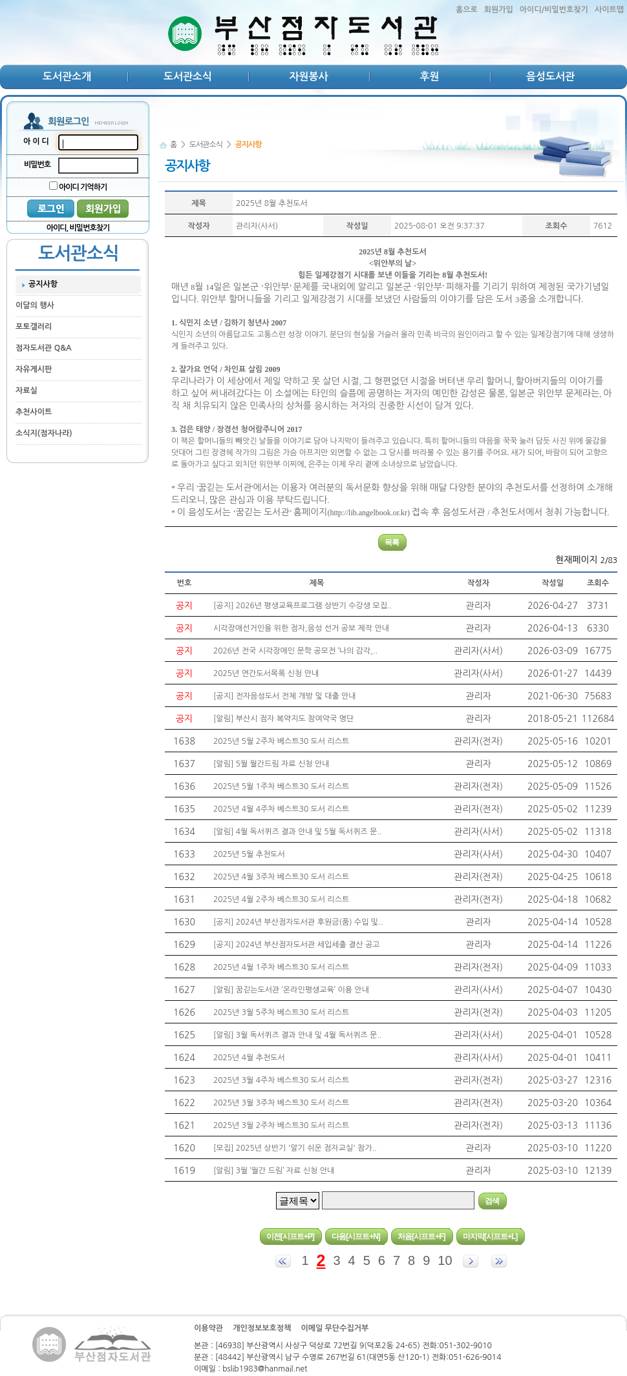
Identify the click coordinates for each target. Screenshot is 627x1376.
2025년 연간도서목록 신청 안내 (266, 673)
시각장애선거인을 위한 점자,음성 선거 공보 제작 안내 (301, 628)
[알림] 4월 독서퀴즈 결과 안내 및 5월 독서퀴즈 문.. (297, 832)
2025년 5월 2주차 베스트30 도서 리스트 (281, 741)
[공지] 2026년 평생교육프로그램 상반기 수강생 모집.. (302, 606)
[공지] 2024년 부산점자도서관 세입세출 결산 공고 (296, 945)
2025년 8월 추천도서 (272, 203)
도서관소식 (188, 76)
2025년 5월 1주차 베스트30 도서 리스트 (281, 786)
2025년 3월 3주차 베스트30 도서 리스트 (281, 1103)
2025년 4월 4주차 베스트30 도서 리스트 (281, 809)
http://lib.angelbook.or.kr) (370, 512)
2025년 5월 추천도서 (249, 854)
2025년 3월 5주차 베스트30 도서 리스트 (281, 1012)
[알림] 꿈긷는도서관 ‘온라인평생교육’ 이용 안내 (291, 990)
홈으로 (467, 10)
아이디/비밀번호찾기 (554, 10)
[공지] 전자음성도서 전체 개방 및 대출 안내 (284, 696)
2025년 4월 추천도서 (249, 1058)
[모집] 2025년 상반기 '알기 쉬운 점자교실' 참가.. (295, 1148)
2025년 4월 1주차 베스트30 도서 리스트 (281, 967)
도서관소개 (67, 76)
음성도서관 (550, 76)
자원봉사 (308, 76)
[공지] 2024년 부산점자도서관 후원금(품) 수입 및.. (298, 922)
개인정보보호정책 (262, 1328)
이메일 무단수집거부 (334, 1328)
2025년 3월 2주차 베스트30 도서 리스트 (281, 1125)
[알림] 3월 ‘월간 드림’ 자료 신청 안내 (273, 1171)
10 (445, 1260)
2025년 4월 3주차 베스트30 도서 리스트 (281, 877)
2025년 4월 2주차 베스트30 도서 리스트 (281, 899)
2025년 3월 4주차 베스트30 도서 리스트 (281, 1080)
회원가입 (498, 10)
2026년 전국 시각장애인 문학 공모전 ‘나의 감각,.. (295, 651)
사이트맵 (609, 10)
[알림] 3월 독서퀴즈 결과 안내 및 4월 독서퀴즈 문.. (297, 1035)
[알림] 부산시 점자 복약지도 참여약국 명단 (283, 719)
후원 (429, 76)
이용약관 (208, 1328)
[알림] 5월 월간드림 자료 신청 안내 (271, 764)
